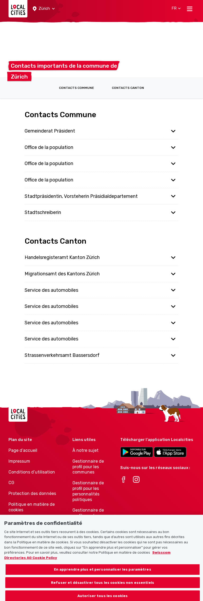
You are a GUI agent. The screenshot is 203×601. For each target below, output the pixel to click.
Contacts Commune (76, 88)
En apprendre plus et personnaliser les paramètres (102, 572)
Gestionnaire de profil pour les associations (88, 516)
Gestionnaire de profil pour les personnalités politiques (88, 491)
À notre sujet (85, 450)
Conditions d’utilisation (31, 472)
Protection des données (32, 493)
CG (11, 482)
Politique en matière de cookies (31, 507)
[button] (44, 8)
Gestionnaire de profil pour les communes (88, 467)
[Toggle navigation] (190, 8)
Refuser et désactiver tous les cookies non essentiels (102, 585)
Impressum (19, 461)
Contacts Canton (128, 88)
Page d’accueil (22, 450)
